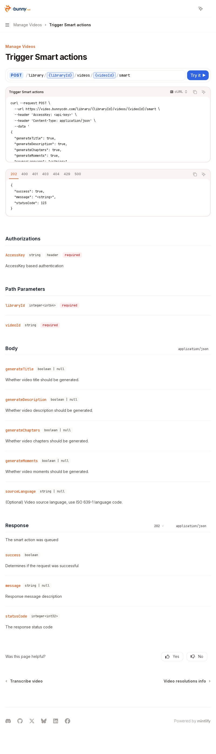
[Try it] (198, 75)
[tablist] (97, 174)
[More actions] (209, 8)
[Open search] (190, 8)
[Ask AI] (203, 92)
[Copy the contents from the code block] (194, 92)
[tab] (14, 174)
